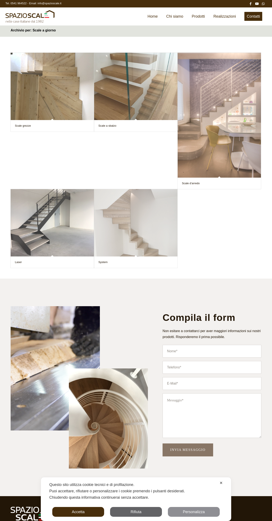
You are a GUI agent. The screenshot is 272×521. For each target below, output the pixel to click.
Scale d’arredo (191, 183)
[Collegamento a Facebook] (250, 3)
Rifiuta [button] (135, 512)
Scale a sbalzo (107, 125)
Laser (18, 262)
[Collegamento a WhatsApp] (263, 3)
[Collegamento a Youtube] (257, 3)
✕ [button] (221, 483)
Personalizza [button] (194, 512)
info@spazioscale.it (49, 3)
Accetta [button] (78, 512)
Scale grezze (23, 125)
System (103, 262)
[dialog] (136, 499)
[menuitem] (152, 16)
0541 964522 (18, 3)
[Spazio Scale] (30, 17)
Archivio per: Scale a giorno (33, 30)
